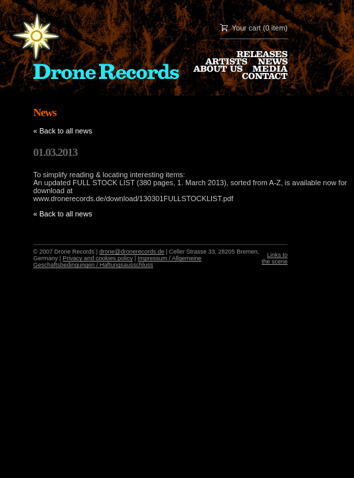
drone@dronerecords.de (132, 251)
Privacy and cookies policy (97, 258)
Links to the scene (275, 258)
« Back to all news (62, 131)
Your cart (246, 28)
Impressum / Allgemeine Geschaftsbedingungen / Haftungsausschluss (117, 261)
